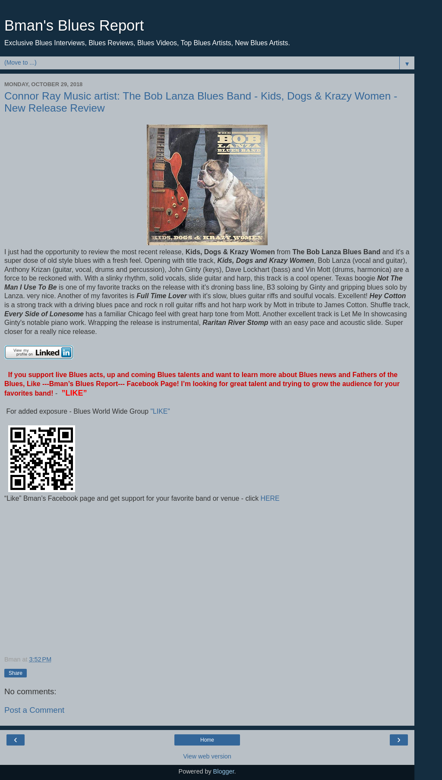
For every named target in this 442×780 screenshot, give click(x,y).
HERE (269, 498)
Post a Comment (34, 709)
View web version (207, 756)
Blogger (223, 771)
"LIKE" (161, 411)
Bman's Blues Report (74, 25)
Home (207, 740)
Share (15, 673)
